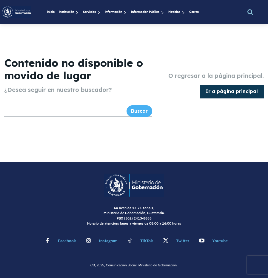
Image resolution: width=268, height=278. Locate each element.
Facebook (67, 241)
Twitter (182, 241)
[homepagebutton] (232, 91)
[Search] (139, 111)
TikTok (146, 241)
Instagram (108, 241)
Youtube (220, 241)
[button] (250, 12)
